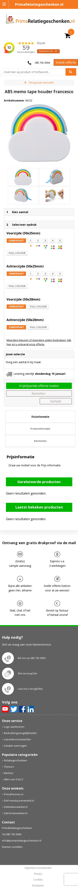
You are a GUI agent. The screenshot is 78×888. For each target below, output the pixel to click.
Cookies (38, 872)
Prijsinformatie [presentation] (40, 408)
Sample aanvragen (15, 738)
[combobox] (35, 72)
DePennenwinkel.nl (15, 805)
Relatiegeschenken (15, 753)
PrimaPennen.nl (13, 786)
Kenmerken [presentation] (40, 433)
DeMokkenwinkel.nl (16, 799)
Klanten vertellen (12, 839)
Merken (8, 765)
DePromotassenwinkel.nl (19, 793)
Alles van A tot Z (13, 772)
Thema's (9, 759)
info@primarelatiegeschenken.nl (21, 833)
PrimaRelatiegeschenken (17, 820)
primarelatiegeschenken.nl (38, 884)
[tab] (40, 409)
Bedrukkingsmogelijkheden (20, 725)
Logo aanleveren (14, 719)
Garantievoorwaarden (17, 731)
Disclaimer (38, 878)
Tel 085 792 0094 (11, 827)
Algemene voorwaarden (38, 860)
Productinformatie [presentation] (40, 420)
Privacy (38, 866)
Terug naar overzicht (41, 82)
